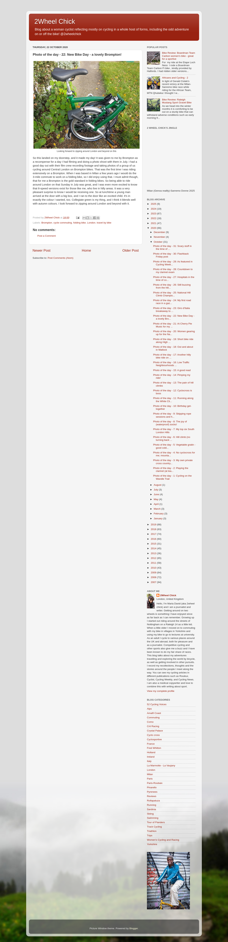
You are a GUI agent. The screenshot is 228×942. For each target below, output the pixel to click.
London (91, 222)
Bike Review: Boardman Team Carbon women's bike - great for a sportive (178, 55)
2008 (154, 577)
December (160, 232)
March (157, 508)
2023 (154, 213)
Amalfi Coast (154, 713)
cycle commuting (62, 222)
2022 (154, 218)
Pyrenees (152, 791)
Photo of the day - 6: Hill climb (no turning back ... (171, 438)
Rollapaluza (153, 800)
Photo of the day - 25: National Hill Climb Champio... (172, 294)
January (158, 518)
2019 (154, 524)
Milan (150, 774)
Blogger (133, 928)
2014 (154, 548)
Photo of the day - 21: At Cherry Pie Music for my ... (172, 325)
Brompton (46, 222)
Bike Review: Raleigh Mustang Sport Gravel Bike (176, 101)
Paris (150, 778)
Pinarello (152, 787)
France (151, 743)
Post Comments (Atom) (60, 258)
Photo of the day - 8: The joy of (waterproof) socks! (170, 423)
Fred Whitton (154, 748)
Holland (151, 752)
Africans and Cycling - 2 (175, 77)
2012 (154, 558)
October (158, 241)
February (159, 513)
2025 (154, 203)
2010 (154, 567)
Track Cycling (154, 826)
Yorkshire (152, 844)
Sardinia (151, 809)
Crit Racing (153, 726)
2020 (154, 228)
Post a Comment (46, 235)
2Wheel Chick (54, 21)
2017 (154, 534)
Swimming (152, 818)
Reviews (151, 796)
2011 (154, 562)
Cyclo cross (153, 735)
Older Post (130, 250)
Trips (149, 835)
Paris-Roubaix (154, 783)
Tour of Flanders (156, 822)
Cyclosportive (154, 739)
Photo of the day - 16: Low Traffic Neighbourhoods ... (171, 364)
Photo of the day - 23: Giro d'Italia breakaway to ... (171, 309)
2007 (154, 582)
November (160, 237)
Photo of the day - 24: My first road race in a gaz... (172, 302)
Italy (149, 761)
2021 (154, 223)
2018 (154, 529)
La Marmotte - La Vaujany (161, 765)
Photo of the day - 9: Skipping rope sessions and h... (172, 415)
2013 (154, 553)
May (156, 499)
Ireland (150, 756)
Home (86, 250)
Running (151, 805)
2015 (154, 543)
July (156, 489)
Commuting (153, 717)
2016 (154, 539)
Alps (149, 708)
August (158, 485)
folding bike (79, 222)
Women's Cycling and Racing (163, 839)
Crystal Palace (155, 730)
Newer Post (42, 250)
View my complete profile (160, 691)
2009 (154, 572)
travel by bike (104, 222)
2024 (154, 208)
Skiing (150, 813)
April (156, 504)
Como (150, 722)
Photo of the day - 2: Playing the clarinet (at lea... (170, 469)
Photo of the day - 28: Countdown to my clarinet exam (173, 271)
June (157, 494)
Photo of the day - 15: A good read (172, 370)
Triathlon (151, 831)
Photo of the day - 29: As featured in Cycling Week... (173, 263)
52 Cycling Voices (157, 704)
